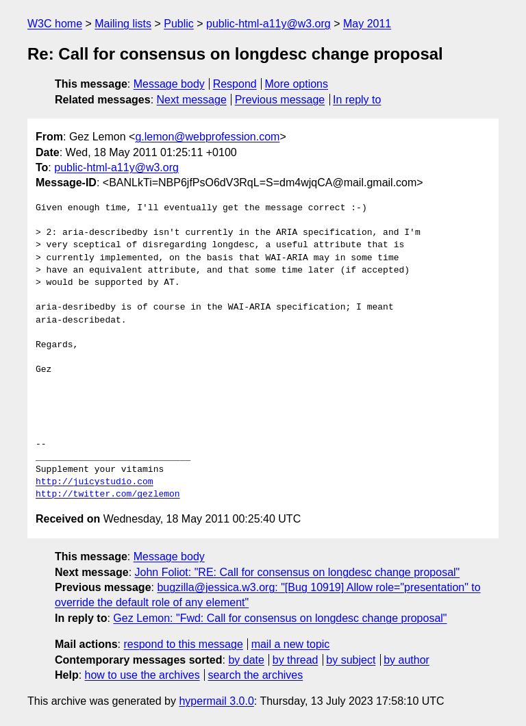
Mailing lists (123, 23)
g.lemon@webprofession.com (207, 136)
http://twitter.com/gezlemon (108, 494)
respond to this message (182, 644)
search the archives (255, 675)
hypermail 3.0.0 (216, 701)
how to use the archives (142, 675)
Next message (192, 99)
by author (406, 660)
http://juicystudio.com (94, 482)
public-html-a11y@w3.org (268, 23)
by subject (350, 660)
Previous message (280, 99)
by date (246, 660)
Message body (169, 84)
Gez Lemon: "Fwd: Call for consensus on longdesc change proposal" (280, 618)
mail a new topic (290, 644)
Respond (235, 84)
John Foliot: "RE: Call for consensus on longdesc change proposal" (297, 572)
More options (297, 84)
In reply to (357, 99)
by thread (295, 660)
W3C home (54, 23)
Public (179, 23)
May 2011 (367, 23)
